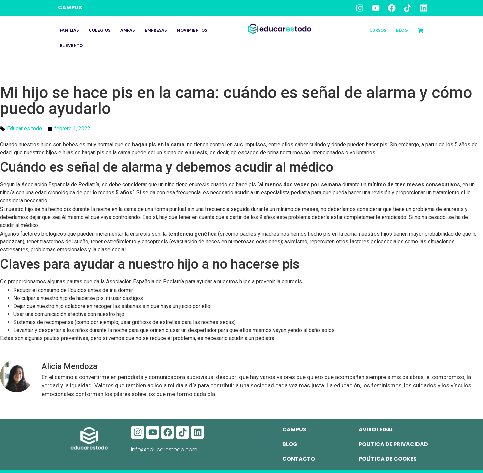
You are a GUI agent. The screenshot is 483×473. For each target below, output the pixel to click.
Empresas (156, 30)
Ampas (127, 30)
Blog (402, 30)
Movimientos (192, 30)
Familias (69, 30)
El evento (71, 45)
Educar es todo (24, 128)
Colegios (99, 30)
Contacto (298, 459)
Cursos (377, 30)
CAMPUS (70, 7)
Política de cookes (388, 459)
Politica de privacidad (393, 444)
